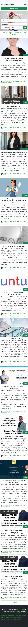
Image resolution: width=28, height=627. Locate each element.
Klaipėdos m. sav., (7, 175)
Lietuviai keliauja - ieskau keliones (9, 619)
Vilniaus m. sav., (6, 315)
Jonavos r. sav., (6, 457)
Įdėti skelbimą (13, 8)
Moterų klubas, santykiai (19, 617)
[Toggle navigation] (25, 4)
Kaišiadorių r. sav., (7, 552)
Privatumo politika (13, 613)
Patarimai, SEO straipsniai (7, 615)
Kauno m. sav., (6, 128)
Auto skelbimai (8, 617)
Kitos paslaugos (7, 33)
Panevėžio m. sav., (7, 82)
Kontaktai (22, 613)
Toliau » (15, 603)
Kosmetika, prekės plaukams (16, 621)
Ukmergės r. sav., (6, 598)
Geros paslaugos (7, 4)
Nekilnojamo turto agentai (19, 81)
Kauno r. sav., (5, 222)
